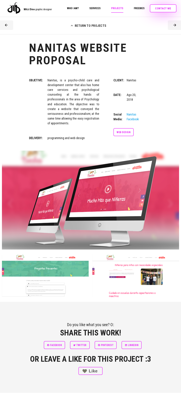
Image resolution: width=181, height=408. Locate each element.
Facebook (54, 345)
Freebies (139, 8)
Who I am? (73, 8)
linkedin (131, 345)
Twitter (80, 345)
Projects (117, 8)
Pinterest (106, 345)
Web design (124, 132)
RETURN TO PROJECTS (88, 25)
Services (95, 8)
